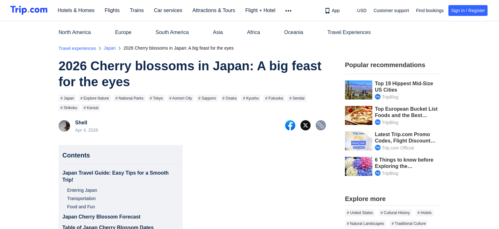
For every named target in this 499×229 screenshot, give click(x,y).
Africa (253, 32)
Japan (110, 48)
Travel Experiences (349, 32)
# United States (360, 213)
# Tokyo (156, 98)
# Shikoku (68, 108)
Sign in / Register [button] (468, 10)
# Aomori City (180, 98)
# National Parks (130, 98)
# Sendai (296, 98)
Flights (114, 10)
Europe (123, 32)
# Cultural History (395, 213)
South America (172, 32)
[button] (357, 10)
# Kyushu (251, 98)
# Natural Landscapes (365, 223)
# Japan (67, 98)
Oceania (293, 32)
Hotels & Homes (78, 10)
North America (75, 32)
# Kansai (91, 108)
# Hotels (425, 213)
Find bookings (430, 10)
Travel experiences (77, 48)
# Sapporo (207, 98)
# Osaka (229, 98)
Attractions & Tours (215, 10)
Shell (81, 122)
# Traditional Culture (409, 223)
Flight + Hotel (262, 10)
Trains (139, 10)
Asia (218, 32)
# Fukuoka (274, 98)
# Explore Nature (95, 98)
